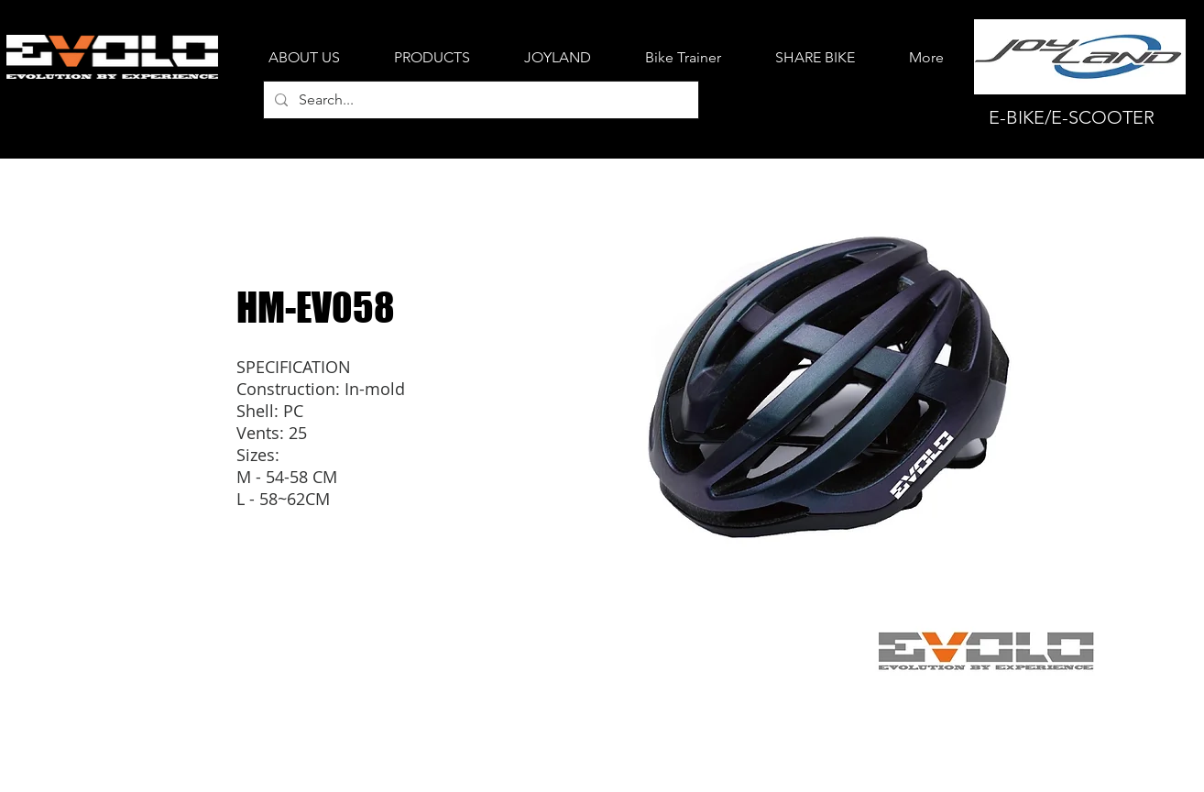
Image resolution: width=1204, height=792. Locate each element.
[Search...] (479, 100)
